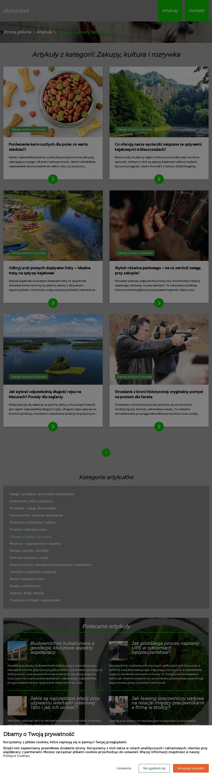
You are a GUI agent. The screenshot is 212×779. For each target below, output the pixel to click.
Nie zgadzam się (154, 768)
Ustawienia (124, 768)
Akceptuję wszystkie (191, 768)
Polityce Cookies (16, 755)
